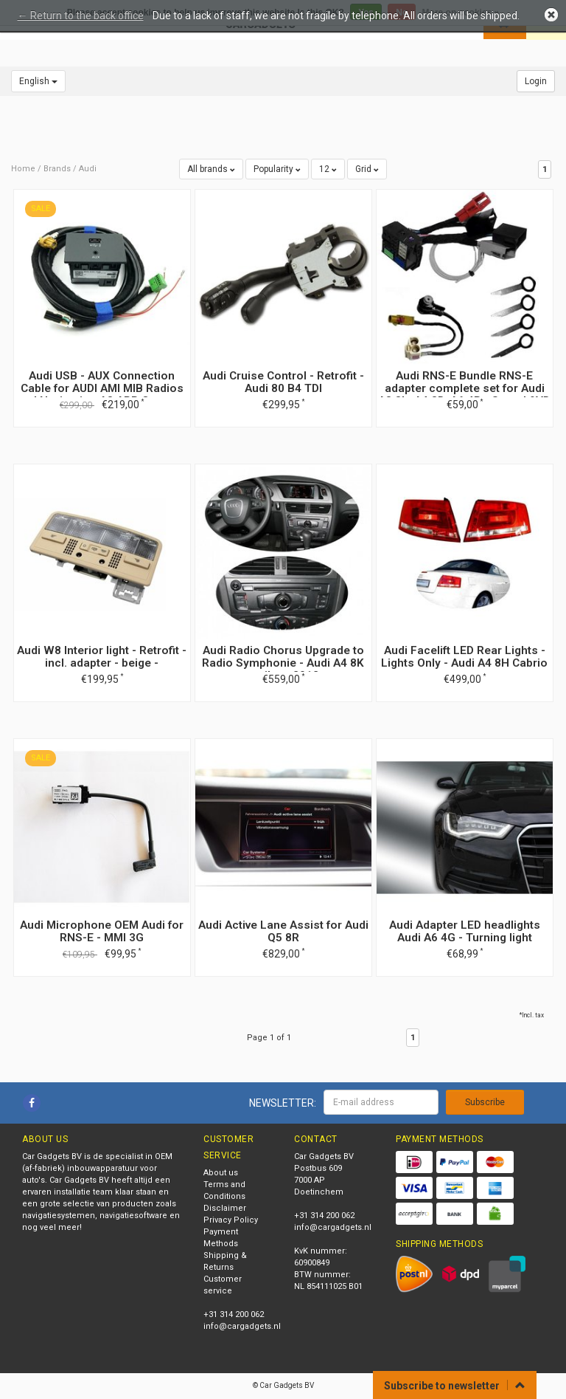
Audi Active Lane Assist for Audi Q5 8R (283, 931)
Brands (57, 168)
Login (536, 81)
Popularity (277, 169)
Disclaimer (224, 1208)
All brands (211, 169)
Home (23, 168)
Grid (367, 169)
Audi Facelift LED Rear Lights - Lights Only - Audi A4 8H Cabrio (464, 657)
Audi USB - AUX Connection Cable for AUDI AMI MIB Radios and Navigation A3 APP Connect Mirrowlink (101, 394)
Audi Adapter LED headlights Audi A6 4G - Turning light (464, 931)
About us (220, 1173)
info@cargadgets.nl (242, 1326)
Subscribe (485, 1102)
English (38, 81)
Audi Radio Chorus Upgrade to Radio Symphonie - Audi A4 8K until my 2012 (283, 663)
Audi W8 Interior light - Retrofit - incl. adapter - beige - (101, 657)
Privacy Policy (230, 1220)
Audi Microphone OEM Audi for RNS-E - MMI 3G (102, 931)
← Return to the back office (81, 15)
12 (328, 169)
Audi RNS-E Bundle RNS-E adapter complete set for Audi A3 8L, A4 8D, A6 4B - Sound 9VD (464, 388)
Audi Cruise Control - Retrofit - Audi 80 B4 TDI (283, 382)
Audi (88, 168)
